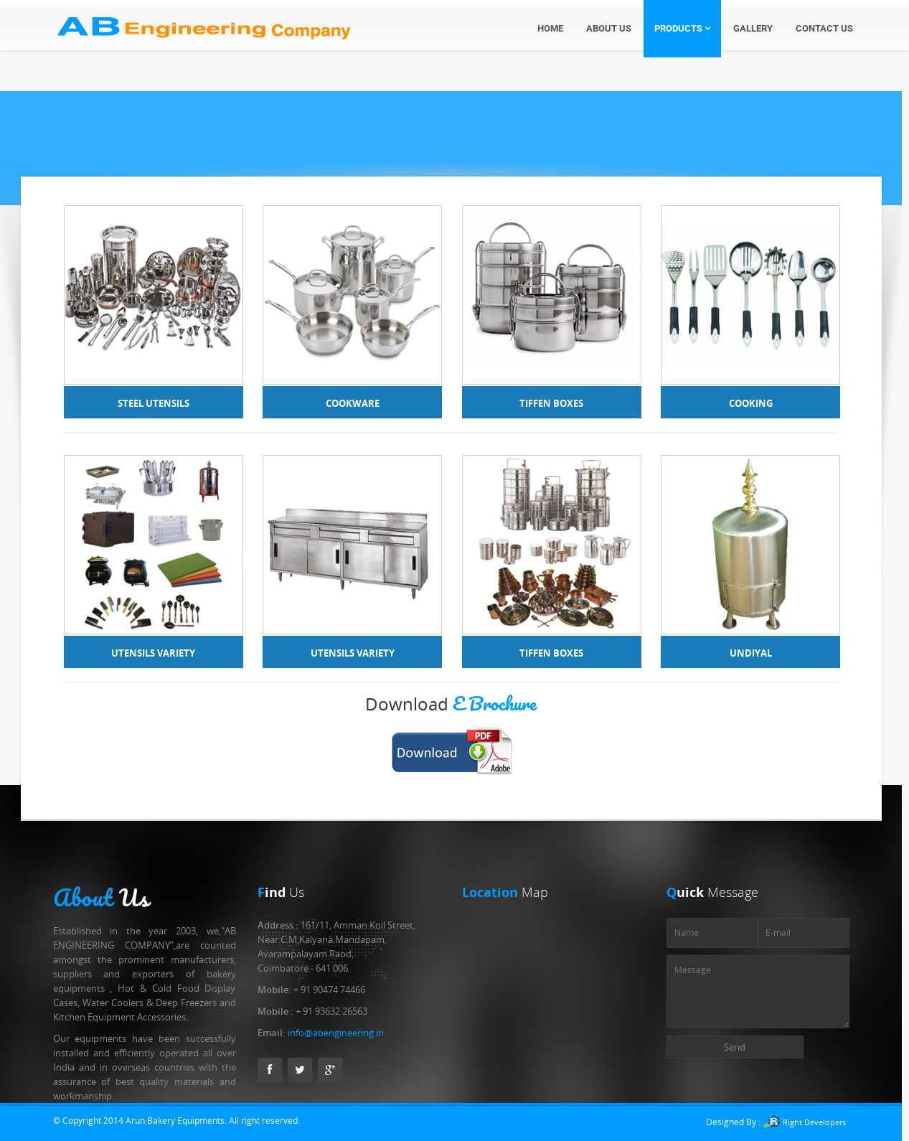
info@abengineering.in (336, 1032)
